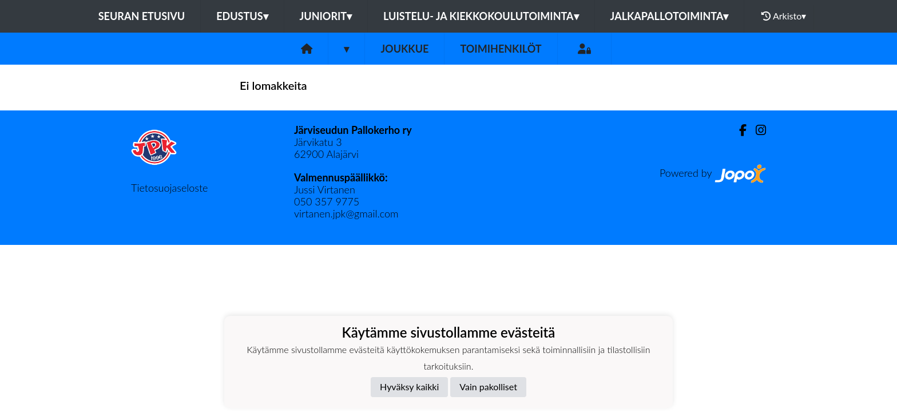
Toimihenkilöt (500, 48)
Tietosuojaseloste (169, 187)
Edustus (242, 16)
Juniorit (326, 16)
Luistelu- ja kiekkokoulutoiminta (480, 16)
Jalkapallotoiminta (669, 16)
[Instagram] (756, 130)
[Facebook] (738, 130)
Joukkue (404, 48)
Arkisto (783, 16)
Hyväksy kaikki (409, 386)
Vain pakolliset (488, 386)
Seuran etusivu (141, 16)
